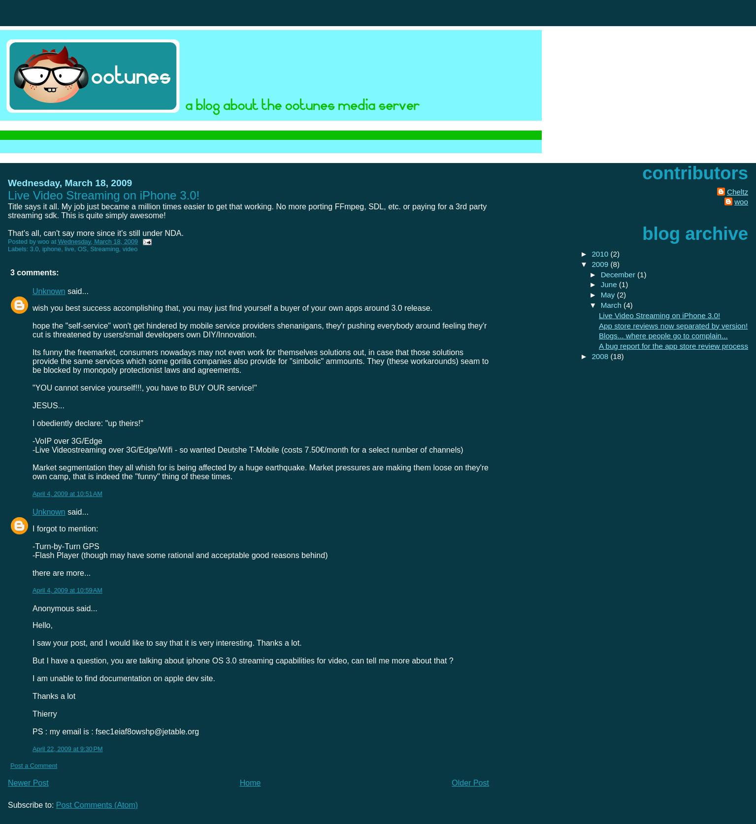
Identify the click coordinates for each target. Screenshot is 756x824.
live (69, 249)
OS (82, 249)
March (612, 305)
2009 (601, 264)
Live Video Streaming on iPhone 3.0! (659, 315)
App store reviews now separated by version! (673, 326)
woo (741, 202)
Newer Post (28, 783)
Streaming (104, 249)
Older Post (470, 783)
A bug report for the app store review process (673, 346)
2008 (601, 356)
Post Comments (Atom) (97, 805)
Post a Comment (33, 765)
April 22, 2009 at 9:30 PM (68, 749)
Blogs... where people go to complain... (663, 335)
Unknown (49, 291)
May (609, 295)
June (610, 284)
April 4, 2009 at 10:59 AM (67, 590)
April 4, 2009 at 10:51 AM (67, 493)
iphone (51, 249)
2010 (601, 254)
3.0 (34, 249)
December (619, 274)
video (130, 249)
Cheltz (737, 192)
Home (250, 783)
